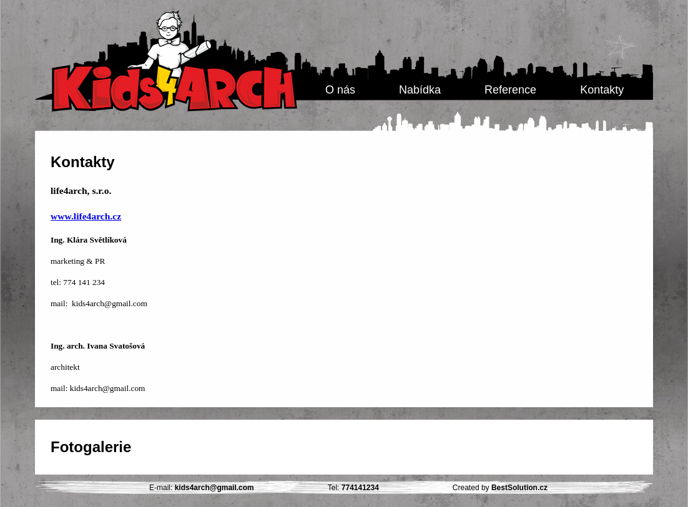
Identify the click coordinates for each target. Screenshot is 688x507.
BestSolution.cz (519, 487)
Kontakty (602, 90)
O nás (340, 90)
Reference (510, 90)
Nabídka (420, 90)
